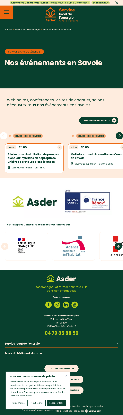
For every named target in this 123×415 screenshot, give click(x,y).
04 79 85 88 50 (61, 333)
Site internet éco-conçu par (78, 411)
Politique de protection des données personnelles (78, 406)
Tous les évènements (97, 120)
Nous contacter (64, 368)
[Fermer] (66, 376)
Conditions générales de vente (37, 410)
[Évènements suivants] (119, 135)
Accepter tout (56, 403)
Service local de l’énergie (61, 343)
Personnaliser (18, 403)
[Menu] (6, 12)
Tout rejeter (37, 403)
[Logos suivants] (118, 246)
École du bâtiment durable (61, 353)
